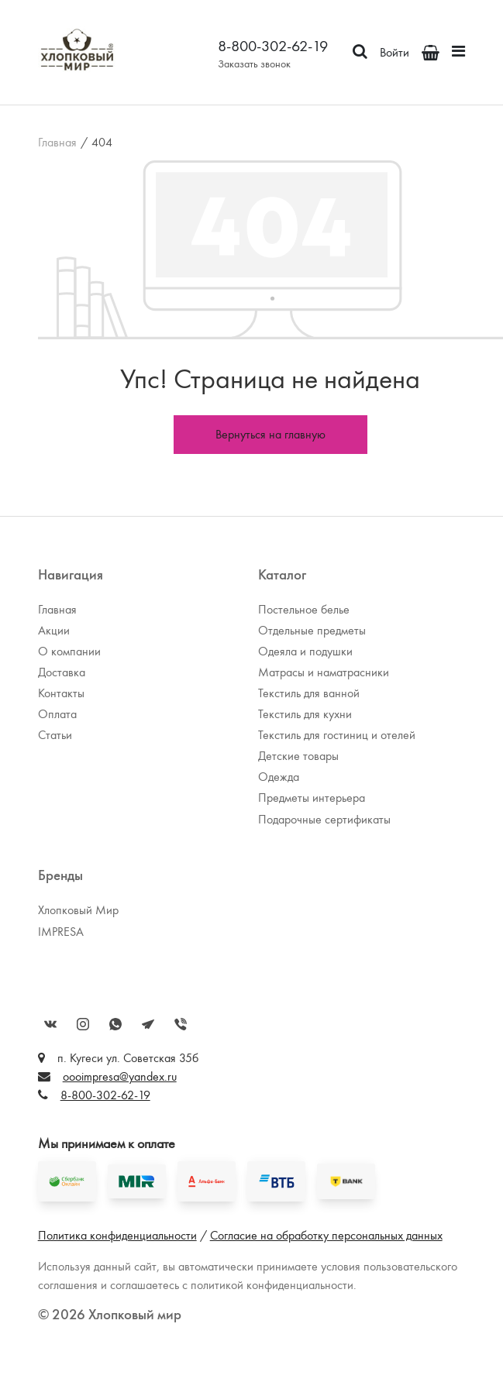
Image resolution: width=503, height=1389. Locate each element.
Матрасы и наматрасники (323, 672)
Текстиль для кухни (305, 714)
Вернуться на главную (270, 434)
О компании (69, 651)
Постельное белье (304, 609)
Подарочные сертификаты (324, 819)
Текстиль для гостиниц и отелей (336, 735)
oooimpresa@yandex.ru (120, 1076)
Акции (54, 630)
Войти (394, 52)
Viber (180, 1024)
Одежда (278, 776)
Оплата (57, 714)
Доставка (61, 672)
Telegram (148, 1024)
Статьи (55, 735)
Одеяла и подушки (305, 651)
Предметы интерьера (311, 797)
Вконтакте (50, 1024)
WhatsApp (115, 1024)
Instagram (83, 1024)
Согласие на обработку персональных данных (326, 1235)
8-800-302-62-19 (273, 46)
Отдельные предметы (312, 630)
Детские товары (298, 756)
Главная (57, 142)
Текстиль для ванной (309, 693)
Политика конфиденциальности (117, 1235)
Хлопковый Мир (78, 910)
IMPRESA (61, 931)
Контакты (61, 693)
